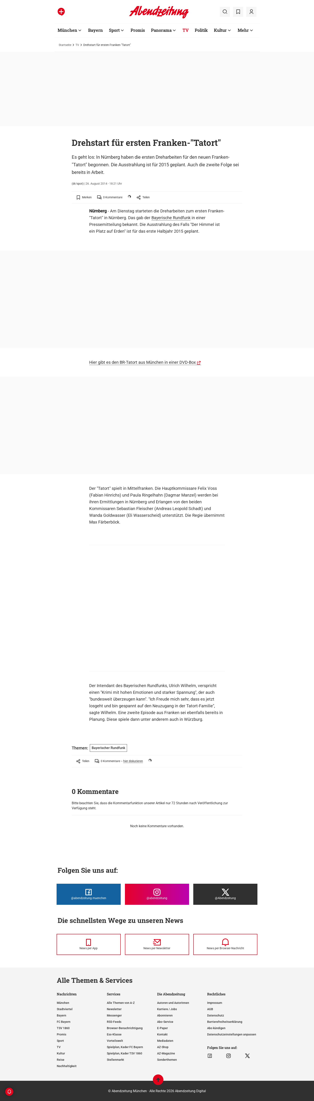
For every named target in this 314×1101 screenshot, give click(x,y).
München (63, 1002)
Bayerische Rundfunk (171, 217)
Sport (60, 1040)
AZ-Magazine (166, 1053)
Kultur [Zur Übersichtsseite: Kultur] (220, 30)
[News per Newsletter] (157, 944)
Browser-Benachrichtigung (125, 1028)
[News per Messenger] (89, 944)
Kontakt (162, 1034)
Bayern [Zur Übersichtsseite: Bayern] (95, 30)
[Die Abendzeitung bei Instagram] (157, 894)
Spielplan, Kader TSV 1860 (124, 1053)
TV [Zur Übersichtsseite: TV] (186, 30)
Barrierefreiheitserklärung (224, 1021)
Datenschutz (215, 1015)
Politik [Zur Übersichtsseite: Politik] (201, 30)
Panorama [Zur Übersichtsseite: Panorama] (161, 30)
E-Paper (162, 1028)
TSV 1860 (63, 1028)
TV (77, 45)
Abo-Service (165, 1021)
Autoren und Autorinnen (173, 1002)
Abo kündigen (216, 1028)
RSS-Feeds (114, 1021)
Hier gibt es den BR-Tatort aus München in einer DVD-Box (142, 362)
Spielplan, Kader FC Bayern (125, 1047)
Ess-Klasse (114, 1034)
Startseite (65, 45)
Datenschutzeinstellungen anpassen (231, 1034)
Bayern (61, 1015)
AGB (210, 1009)
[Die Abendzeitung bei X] (225, 894)
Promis (61, 1034)
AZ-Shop (162, 1047)
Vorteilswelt (115, 1040)
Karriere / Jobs (167, 1009)
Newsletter (114, 1009)
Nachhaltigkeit (67, 1066)
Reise (60, 1059)
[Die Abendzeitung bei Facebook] (89, 894)
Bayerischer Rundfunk (108, 748)
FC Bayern (63, 1021)
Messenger (114, 1015)
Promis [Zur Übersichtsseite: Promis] (138, 30)
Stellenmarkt (115, 1059)
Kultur (61, 1053)
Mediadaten (165, 1040)
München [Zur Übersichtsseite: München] (67, 30)
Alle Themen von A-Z (121, 1002)
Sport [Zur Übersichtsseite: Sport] (114, 30)
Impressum (214, 1002)
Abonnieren (165, 1015)
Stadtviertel (65, 1009)
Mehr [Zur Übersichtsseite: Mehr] (243, 30)
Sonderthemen (167, 1059)
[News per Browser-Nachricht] (225, 944)
